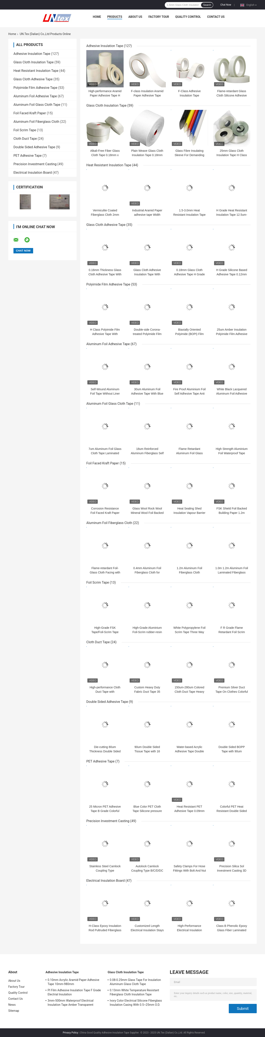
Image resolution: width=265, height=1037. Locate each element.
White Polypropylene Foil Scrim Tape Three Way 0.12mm (189, 632)
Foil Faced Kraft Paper (29, 113)
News (12, 1004)
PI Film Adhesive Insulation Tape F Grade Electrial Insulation (74, 992)
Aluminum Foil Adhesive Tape (35, 96)
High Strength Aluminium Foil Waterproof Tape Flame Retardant (232, 453)
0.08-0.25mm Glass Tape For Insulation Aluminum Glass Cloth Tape (135, 982)
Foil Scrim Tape (24, 130)
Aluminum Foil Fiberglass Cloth (36, 122)
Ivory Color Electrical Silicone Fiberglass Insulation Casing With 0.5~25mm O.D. (136, 1002)
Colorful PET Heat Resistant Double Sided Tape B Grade (232, 811)
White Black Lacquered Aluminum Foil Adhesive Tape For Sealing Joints (231, 394)
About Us (135, 16)
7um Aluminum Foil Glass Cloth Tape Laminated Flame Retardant (105, 453)
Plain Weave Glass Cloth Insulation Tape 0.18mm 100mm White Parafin (147, 155)
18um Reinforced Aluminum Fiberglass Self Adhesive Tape (147, 453)
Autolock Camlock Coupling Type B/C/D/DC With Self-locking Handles (147, 871)
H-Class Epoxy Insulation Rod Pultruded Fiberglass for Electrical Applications (105, 930)
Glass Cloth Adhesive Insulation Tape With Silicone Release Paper (147, 274)
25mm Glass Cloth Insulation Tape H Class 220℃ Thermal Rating (232, 155)
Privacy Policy (70, 1032)
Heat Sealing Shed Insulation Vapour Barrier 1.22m (189, 513)
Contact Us (215, 16)
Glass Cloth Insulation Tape (33, 62)
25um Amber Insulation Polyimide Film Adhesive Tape (231, 334)
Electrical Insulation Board (32, 173)
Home (97, 16)
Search (207, 5)
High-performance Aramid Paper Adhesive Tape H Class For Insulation (105, 95)
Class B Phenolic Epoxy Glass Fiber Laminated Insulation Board (231, 930)
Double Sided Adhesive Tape (34, 147)
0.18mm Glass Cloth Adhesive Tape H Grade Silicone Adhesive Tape (189, 274)
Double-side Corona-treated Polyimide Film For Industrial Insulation (147, 334)
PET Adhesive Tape (27, 156)
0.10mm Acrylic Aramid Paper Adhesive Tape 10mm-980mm (73, 982)
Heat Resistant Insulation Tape (35, 71)
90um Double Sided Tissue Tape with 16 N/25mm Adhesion (147, 751)
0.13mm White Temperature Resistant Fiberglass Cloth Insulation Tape (134, 992)
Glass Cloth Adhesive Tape (33, 79)
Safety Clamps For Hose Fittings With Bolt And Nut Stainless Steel (189, 871)
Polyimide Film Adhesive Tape (35, 88)
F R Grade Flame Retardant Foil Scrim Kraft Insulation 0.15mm (231, 632)
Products (114, 16)
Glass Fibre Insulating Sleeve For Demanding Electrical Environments (189, 155)
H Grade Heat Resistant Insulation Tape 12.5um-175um (231, 215)
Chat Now (225, 4)
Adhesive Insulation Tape (31, 54)
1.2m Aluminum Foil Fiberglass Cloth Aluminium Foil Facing (189, 572)
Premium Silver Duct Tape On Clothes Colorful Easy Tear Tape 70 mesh (232, 692)
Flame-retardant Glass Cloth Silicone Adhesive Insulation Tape (232, 95)
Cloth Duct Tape (25, 139)
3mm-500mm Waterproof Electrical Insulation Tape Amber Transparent (71, 1002)
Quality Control (188, 16)
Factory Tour (158, 16)
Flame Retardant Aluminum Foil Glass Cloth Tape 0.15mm (189, 453)
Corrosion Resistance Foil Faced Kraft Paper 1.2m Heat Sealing (104, 513)
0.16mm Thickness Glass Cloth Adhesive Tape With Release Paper (104, 274)
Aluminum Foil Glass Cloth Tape (36, 105)
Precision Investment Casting (35, 164)
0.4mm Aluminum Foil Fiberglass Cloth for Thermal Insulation (147, 572)
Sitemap (13, 1010)
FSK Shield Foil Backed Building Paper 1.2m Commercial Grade (231, 513)
